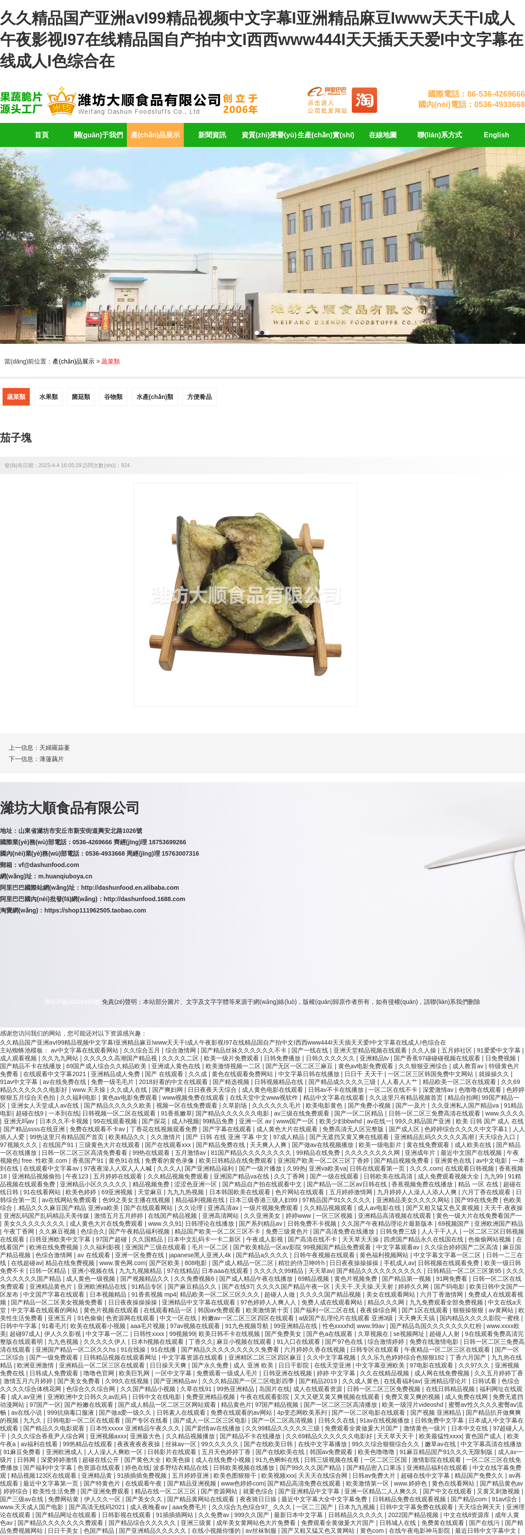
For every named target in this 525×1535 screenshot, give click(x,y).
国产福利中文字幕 (48, 1467)
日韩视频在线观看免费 (449, 1262)
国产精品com (469, 1499)
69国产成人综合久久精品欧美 (107, 1066)
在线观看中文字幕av (51, 1168)
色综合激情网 (54, 1255)
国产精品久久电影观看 (54, 1428)
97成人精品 (289, 1136)
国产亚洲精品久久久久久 (153, 1530)
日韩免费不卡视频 (312, 1223)
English (496, 135)
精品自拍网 (463, 1097)
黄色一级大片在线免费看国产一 (479, 1215)
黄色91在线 (124, 1160)
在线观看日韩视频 (470, 1168)
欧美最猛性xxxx (440, 1436)
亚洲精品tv (375, 1058)
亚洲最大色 (146, 1436)
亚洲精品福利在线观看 (437, 1467)
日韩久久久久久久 (331, 1058)
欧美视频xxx (278, 1475)
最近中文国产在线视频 (472, 1152)
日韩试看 (485, 1381)
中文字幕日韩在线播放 (309, 1073)
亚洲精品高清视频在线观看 (395, 1215)
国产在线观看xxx (168, 1144)
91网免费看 (452, 1278)
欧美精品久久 (127, 1136)
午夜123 (78, 1176)
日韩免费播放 (283, 1058)
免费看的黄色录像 (170, 1160)
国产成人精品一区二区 (243, 1262)
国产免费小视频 (370, 1105)
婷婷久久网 (414, 1286)
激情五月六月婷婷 (29, 1381)
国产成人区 (405, 1129)
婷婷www (299, 1215)
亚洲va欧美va (327, 1168)
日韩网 (27, 1459)
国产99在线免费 (477, 1199)
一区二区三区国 (386, 1459)
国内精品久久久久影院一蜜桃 (480, 1318)
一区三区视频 (335, 1215)
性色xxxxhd (338, 1325)
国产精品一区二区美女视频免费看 (58, 1302)
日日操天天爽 (169, 1365)
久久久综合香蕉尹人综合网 (48, 1436)
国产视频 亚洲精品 (436, 1412)
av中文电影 (492, 1160)
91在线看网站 (42, 1192)
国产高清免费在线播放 (344, 1231)
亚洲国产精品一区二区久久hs (76, 1349)
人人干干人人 (440, 1231)
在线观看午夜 (144, 1483)
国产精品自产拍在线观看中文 (263, 1184)
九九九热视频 (186, 1192)
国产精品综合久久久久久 (143, 1522)
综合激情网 (181, 1050)
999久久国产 (252, 1514)
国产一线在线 (310, 1050)
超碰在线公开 (101, 1459)
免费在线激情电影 (435, 1341)
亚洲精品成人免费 (116, 1073)
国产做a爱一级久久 (126, 1412)
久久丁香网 (290, 1176)
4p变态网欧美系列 (302, 1412)
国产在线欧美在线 (281, 1451)
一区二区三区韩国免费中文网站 (431, 1073)
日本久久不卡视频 (64, 1121)
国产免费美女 (284, 1333)
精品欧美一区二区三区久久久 (220, 1294)
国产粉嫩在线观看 (89, 1404)
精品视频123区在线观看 (44, 1475)
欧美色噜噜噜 (377, 1451)
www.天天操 (89, 1089)
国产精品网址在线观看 (66, 1514)
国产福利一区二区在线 (325, 1310)
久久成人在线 (129, 1089)
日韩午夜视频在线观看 (325, 1255)
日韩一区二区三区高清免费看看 (85, 1152)
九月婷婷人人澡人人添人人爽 (417, 1192)
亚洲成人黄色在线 (176, 1066)
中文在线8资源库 (468, 1514)
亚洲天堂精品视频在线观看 (371, 1050)
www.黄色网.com (122, 1262)
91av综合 (505, 1499)
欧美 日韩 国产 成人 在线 (490, 1121)
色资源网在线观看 (131, 1318)
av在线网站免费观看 (70, 1199)
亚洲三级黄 (197, 1522)
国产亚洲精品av (176, 1381)
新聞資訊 (212, 135)
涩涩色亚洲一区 (196, 1184)
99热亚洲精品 (236, 1388)
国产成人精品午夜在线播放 (256, 1278)
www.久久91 (165, 1223)
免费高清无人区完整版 (353, 1129)
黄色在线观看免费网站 (243, 1073)
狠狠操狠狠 (469, 1310)
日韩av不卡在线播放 (336, 1089)
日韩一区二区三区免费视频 (384, 1388)
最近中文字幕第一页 (51, 1483)
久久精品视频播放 (191, 1436)
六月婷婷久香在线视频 (315, 1349)
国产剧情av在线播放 (213, 1428)
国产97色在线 (344, 1341)
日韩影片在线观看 (172, 1451)
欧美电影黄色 (325, 1105)
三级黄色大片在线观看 (110, 1144)
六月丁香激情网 (442, 1294)
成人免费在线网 (467, 1396)
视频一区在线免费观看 (187, 1105)
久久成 (199, 1073)
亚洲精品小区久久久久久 (94, 1184)
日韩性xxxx (149, 1333)
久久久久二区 (181, 1058)
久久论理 (191, 1207)
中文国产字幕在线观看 (54, 1294)
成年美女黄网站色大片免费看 (257, 1522)
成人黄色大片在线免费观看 (107, 1223)
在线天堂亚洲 (333, 1365)
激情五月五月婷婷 (119, 1215)
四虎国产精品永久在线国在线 (424, 1239)
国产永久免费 (211, 1365)
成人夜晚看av (149, 1507)
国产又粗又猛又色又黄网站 (319, 1530)
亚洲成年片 (421, 1152)
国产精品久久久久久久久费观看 (61, 1522)
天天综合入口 (498, 1136)
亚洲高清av (223, 1207)
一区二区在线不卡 (393, 1089)
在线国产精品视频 (173, 1215)
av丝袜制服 (261, 1530)
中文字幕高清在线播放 (491, 1444)
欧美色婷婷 (82, 1192)
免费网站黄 (64, 1499)
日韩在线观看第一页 (378, 1168)
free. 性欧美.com (45, 1160)
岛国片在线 (274, 1388)
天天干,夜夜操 (503, 1207)
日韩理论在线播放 (210, 1223)
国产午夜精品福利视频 (140, 1231)
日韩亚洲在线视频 (288, 1373)
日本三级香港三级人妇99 (264, 1199)
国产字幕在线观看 (228, 1129)
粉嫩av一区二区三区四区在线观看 (249, 1318)
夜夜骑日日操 (259, 1499)
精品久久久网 (387, 1302)
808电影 (197, 1262)
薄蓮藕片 (51, 758)
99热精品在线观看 (88, 1444)
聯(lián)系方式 (439, 135)
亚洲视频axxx (108, 1436)
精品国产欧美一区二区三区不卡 (218, 1231)
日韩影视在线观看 (127, 1514)
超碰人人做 (280, 1294)
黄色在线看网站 (454, 1483)
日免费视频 (501, 1058)
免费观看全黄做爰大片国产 (362, 1428)
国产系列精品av (261, 1223)
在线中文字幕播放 (323, 1444)
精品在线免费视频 (71, 1262)
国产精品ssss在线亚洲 (35, 1129)
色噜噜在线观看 (480, 1089)
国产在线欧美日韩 (269, 1444)
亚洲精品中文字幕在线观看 (199, 1302)
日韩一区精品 (48, 1270)
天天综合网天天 (480, 1507)
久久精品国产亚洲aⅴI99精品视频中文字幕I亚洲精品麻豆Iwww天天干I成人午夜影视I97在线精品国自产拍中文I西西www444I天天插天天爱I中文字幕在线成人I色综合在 (261, 39)
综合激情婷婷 (387, 1341)
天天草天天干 (396, 1436)
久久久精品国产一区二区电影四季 (249, 1381)
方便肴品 (199, 396)
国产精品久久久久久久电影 (233, 1113)
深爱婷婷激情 (60, 1459)
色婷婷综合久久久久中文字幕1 (466, 1129)
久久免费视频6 (195, 1278)
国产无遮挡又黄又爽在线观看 (350, 1136)
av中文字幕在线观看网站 (85, 1050)
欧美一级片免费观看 (232, 1058)
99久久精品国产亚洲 (423, 1121)
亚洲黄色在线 (453, 1160)
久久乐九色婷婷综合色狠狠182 (403, 1357)
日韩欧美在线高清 (389, 1176)
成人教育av (468, 1066)
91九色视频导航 (247, 1325)
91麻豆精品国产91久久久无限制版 (446, 1451)
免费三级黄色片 (288, 1231)
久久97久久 (474, 1365)
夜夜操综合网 (379, 1310)
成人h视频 (186, 1121)
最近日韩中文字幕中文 (486, 1530)
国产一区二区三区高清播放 (341, 1404)
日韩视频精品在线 (279, 1081)
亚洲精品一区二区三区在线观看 (103, 1365)
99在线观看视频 (115, 1121)
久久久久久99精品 (279, 1270)
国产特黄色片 (103, 1483)
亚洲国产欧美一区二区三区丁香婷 (324, 1160)
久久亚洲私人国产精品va (466, 1105)
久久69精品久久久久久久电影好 (330, 1436)
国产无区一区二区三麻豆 (300, 1066)
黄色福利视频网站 (385, 1255)
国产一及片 (412, 1105)
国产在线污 (485, 1522)
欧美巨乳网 (135, 1373)
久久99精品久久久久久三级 (283, 1428)
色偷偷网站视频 (490, 1239)
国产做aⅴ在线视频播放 (324, 1144)
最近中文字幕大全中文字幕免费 (325, 1499)
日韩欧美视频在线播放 (244, 1467)
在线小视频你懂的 (217, 1530)
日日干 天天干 (364, 1073)
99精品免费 (219, 1121)
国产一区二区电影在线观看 (369, 1412)
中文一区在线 (179, 1318)
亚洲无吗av (20, 1121)
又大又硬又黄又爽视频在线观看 (338, 1396)
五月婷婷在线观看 (118, 1176)
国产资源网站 (220, 1491)
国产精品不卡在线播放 (31, 1066)
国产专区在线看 (147, 1420)
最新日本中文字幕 (299, 1514)
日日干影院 (294, 1365)
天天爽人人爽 (269, 1144)
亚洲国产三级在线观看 (156, 1247)
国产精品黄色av (501, 1483)
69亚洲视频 (118, 1192)
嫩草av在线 (441, 1444)
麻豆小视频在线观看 (245, 1341)
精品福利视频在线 (200, 1199)
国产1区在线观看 (426, 1310)
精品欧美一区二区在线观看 (460, 1081)
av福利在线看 (40, 1444)
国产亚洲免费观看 (105, 1491)
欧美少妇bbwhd (341, 1121)
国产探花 (155, 1121)
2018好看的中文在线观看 (174, 1081)
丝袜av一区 (181, 1444)
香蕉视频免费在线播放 (423, 1184)
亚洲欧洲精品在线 (102, 1286)
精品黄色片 (236, 1404)
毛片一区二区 (211, 1247)
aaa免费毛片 (190, 1507)
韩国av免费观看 (220, 1310)
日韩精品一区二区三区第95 (465, 1270)
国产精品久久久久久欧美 (118, 1105)
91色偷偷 (90, 1318)
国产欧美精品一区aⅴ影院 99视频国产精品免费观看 (303, 1247)
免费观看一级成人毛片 (227, 1373)
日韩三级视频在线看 (332, 1459)
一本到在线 (64, 1113)
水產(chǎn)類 (154, 396)
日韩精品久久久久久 (356, 1514)
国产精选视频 (232, 1081)
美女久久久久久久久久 (35, 1223)
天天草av (320, 1270)
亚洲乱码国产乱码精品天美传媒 (47, 1215)
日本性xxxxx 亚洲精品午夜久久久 (136, 1428)
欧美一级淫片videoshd (413, 1404)
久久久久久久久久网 (373, 1152)
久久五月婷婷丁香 (498, 1373)
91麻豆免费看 (23, 1451)
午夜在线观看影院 (265, 1396)
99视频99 (182, 1333)
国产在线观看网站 (149, 1207)
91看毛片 (54, 1325)
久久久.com (425, 1168)
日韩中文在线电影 (157, 1396)
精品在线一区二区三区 (166, 1491)
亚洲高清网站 (221, 1215)
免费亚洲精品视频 (211, 1396)
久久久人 (169, 1168)
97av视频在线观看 (196, 1325)
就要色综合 (259, 1491)
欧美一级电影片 (381, 1144)
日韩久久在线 (337, 1420)
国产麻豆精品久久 (193, 1286)
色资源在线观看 (99, 1467)
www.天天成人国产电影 (32, 1507)
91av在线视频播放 (385, 1420)
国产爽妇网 (168, 1089)
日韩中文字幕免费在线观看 (417, 1507)
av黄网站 (502, 1310)
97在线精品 (183, 1270)
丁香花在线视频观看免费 (164, 1129)
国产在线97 (237, 1286)
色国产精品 (100, 1530)
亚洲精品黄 (97, 1475)
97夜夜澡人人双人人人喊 (119, 1168)
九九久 (33, 1420)
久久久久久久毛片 (277, 1105)
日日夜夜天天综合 (213, 1089)
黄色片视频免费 (356, 1278)
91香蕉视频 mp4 (153, 1294)
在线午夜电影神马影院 (420, 1530)
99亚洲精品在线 (296, 1325)
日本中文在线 (470, 1428)
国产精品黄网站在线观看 (201, 1499)
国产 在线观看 (165, 1073)
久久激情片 (166, 1136)
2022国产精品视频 (414, 1514)
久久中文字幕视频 (332, 1357)
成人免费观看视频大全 (449, 1176)
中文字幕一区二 (108, 1333)
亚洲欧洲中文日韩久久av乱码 (88, 1396)
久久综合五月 (142, 1050)
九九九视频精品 (141, 1270)
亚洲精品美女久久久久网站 (414, 1199)
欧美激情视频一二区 (234, 1066)
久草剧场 (235, 1105)
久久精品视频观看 (329, 1207)
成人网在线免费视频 (442, 1373)
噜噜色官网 (100, 1373)
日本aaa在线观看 (226, 1270)
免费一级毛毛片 (113, 1081)
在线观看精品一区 (169, 1310)
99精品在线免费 (318, 1152)
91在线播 (164, 1349)
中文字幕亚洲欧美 (381, 1365)
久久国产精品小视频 (148, 1388)
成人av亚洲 (27, 1396)
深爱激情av (439, 1089)
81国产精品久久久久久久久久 (252, 1152)
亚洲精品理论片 (446, 1381)
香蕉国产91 (88, 1160)
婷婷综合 (17, 1491)
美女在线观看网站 (391, 1294)
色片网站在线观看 (300, 1192)
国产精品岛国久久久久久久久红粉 (436, 1325)
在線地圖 (383, 135)
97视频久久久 (19, 1144)
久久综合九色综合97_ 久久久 (252, 1507)
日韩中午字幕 (19, 1325)
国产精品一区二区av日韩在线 (347, 1184)
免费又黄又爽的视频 (413, 1396)
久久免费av (214, 1514)
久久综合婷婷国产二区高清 (462, 1247)
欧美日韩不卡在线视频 (230, 1333)
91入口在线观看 (299, 1341)
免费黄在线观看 (443, 1522)
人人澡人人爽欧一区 (116, 1451)
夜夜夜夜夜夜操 (139, 1444)
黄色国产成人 (484, 1436)
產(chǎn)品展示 (155, 135)
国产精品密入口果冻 (374, 1467)
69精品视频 (314, 1278)
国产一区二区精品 (359, 1113)
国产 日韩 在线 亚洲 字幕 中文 (228, 1136)
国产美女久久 (145, 1499)
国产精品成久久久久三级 (343, 1081)
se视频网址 (409, 1333)
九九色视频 (64, 1341)
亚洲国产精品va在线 (242, 1176)
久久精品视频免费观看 (178, 1176)
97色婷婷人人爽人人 (269, 1302)
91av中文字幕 (19, 1081)
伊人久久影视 (63, 1333)
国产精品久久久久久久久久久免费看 (231, 1349)
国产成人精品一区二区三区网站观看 (168, 1404)
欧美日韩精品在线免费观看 (236, 1160)
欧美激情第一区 (368, 1483)
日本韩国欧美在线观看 (240, 1192)
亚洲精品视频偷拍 (37, 1176)
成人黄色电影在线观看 (273, 1089)
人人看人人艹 (400, 1081)
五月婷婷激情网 (351, 1192)
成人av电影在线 (379, 1207)
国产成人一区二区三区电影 (210, 1420)
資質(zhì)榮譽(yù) (269, 135)
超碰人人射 (445, 1333)
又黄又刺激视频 (499, 1491)
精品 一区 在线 (479, 1184)
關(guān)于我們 (98, 135)
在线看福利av (402, 1381)
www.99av (372, 1325)
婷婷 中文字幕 (337, 1373)
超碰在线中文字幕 (426, 1475)
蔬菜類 (111, 361)
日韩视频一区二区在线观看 (120, 1113)
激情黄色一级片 (425, 1428)
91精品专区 (147, 1286)
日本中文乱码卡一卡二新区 (205, 1239)
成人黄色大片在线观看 (287, 1129)
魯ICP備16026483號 (73, 1001)
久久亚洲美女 (263, 1215)
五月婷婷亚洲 (191, 1475)
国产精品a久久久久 (263, 1255)
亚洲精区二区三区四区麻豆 (266, 1357)
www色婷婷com (242, 1483)
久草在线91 (196, 1388)
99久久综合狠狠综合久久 (386, 1444)
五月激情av (191, 1152)
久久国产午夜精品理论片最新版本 (388, 1223)
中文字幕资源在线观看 (193, 1357)
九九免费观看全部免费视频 (447, 1302)
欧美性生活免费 (55, 1491)
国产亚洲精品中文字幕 (309, 1491)
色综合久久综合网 (91, 1388)
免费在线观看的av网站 (242, 1412)
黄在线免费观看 (428, 1144)
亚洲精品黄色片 (51, 1286)
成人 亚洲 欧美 (254, 1365)
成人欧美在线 (474, 1144)
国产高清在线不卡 (313, 1239)
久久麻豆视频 (58, 1231)
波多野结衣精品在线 (181, 1467)
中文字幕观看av (398, 1247)
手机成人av (399, 1262)
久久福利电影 (79, 1097)
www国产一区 (296, 1121)
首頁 (42, 135)
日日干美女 (64, 1530)
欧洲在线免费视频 (54, 1247)
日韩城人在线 (398, 1522)
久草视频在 (374, 1333)
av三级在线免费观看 (302, 1113)
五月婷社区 (457, 1050)
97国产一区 (45, 1404)
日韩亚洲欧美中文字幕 (60, 1239)
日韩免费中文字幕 (440, 1420)
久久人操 (425, 1050)
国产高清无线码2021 (98, 1507)
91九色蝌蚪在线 (278, 1459)
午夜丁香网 (20, 1231)
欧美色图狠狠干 (236, 1475)
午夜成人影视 (265, 1239)
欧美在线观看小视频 (98, 1325)
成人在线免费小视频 (224, 1459)
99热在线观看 (152, 1152)
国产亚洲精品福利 (210, 1168)
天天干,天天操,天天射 (365, 1286)
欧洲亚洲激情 (36, 1365)
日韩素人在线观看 (182, 1412)
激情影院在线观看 (437, 1459)
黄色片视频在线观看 (112, 1310)
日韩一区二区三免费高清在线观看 (435, 1113)
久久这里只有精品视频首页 (406, 1097)
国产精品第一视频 (407, 1278)
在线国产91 (58, 1144)
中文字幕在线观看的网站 (45, 1310)
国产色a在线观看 (330, 1333)
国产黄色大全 (143, 1459)
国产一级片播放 (261, 1168)
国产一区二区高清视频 (283, 1420)
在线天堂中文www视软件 (265, 1097)
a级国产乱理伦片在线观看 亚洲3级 (347, 1318)
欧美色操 (179, 1459)
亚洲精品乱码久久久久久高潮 (435, 1136)
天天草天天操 (361, 1239)
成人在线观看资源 (318, 1388)
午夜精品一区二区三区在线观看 (448, 1349)
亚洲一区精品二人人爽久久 (382, 1491)
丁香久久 (201, 1341)
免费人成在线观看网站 (332, 1302)
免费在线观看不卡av (98, 1129)
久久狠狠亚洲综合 (424, 1066)
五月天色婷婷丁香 (227, 1451)
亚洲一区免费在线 (140, 1255)
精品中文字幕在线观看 (334, 1097)
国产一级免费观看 (54, 1357)
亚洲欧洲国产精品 (498, 1223)
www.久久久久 (504, 1113)
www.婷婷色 (411, 1483)
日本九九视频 (357, 1507)
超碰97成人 (25, 1333)
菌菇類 (81, 396)
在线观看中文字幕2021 (55, 1073)
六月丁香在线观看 (487, 1192)
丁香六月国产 (468, 1357)
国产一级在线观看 (335, 1176)
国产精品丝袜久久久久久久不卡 (244, 1050)
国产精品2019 (319, 1381)
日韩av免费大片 (374, 1475)
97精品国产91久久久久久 (337, 1199)
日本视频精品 (109, 1294)
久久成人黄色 (361, 1381)
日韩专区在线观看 (375, 1349)
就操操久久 (495, 1073)
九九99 (494, 1176)
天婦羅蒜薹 (54, 747)
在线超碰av (26, 1262)
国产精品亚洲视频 (192, 1483)
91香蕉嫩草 (176, 1113)
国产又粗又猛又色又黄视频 (443, 1207)
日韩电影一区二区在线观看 (84, 1420)
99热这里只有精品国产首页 (67, 1136)
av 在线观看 (94, 1255)
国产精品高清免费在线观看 (305, 1483)
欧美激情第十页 (268, 1310)
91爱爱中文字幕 (499, 1050)
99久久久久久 (220, 1444)
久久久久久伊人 (106, 1341)
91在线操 (134, 1349)
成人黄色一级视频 (91, 1278)
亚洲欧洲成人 (65, 1451)
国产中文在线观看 (448, 1491)
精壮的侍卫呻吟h (302, 1262)
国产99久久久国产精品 (311, 1467)
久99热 (296, 1168)
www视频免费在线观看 (194, 1097)
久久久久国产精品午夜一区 (294, 1286)
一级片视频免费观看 (271, 1207)
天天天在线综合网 (323, 1475)
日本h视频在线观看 (158, 1341)
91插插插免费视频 (142, 1475)
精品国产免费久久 (480, 1475)
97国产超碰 (112, 1239)
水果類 (48, 396)
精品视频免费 (152, 1184)
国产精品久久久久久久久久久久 (380, 1270)
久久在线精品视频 (385, 1373)
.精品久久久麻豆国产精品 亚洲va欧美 (68, 1207)
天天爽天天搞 (417, 1318)
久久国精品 (148, 1239)
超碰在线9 (31, 1113)
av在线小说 (27, 1412)
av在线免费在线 (65, 1081)
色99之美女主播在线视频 (137, 1199)
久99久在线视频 (127, 1381)
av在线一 (379, 1121)
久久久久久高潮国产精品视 (121, 1058)
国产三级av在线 (22, 1499)
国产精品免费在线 (221, 1144)
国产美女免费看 (79, 1381)
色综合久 (92, 1231)
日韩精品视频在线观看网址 (121, 1357)
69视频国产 (454, 1223)
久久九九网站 (61, 1058)
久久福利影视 (103, 1247)
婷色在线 (137, 1467)
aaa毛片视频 (148, 1325)
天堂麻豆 (151, 1192)
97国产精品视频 (277, 1404)
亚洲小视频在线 (93, 1270)
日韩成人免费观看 (54, 1373)
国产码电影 (450, 1286)
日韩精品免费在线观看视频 (410, 1499)
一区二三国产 (315, 1507)
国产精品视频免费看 (402, 1160)
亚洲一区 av (256, 1121)
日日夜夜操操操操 (354, 1262)
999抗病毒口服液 (71, 1412)
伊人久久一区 (103, 1499)
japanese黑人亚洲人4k (201, 1255)
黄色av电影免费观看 (367, 1066)
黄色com (372, 1530)
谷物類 (113, 396)
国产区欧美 (165, 1262)
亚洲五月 (61, 1318)
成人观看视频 (19, 1058)
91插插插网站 (175, 1514)
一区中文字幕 (174, 1373)
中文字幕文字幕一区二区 (448, 1255)
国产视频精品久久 (145, 1278)
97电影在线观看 (432, 1365)
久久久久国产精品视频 (331, 1294)
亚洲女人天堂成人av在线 (45, 1105)
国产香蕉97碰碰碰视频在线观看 (438, 1058)
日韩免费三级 (399, 1231)
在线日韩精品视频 (451, 1388)
